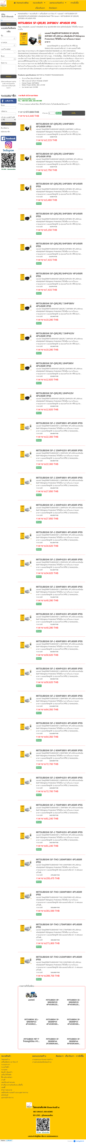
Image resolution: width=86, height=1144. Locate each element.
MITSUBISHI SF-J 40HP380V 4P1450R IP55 (59, 641)
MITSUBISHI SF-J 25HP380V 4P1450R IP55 (59, 532)
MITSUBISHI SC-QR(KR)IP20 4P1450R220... (73, 1002)
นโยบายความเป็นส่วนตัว (8, 85)
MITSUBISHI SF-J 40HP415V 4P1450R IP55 (59, 668)
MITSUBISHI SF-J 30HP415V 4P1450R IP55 (59, 614)
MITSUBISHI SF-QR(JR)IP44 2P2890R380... (52, 1041)
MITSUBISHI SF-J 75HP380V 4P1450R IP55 (59, 805)
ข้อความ (4, 63)
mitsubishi (25, 27)
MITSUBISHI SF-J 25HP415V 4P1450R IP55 (59, 559)
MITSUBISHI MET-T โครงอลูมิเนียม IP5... (31, 1040)
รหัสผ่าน (4, 111)
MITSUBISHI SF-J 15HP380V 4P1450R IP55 (59, 423)
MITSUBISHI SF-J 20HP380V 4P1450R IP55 (59, 477)
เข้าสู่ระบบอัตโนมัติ (8, 117)
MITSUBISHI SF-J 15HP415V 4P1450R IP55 (59, 450)
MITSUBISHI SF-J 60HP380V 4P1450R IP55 (59, 750)
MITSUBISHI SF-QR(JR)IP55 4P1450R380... (73, 1022)
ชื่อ (2, 36)
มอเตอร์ (60, 14)
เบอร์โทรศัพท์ (5, 49)
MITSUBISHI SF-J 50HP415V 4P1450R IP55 (59, 723)
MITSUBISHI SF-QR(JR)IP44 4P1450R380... (52, 1022)
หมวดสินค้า (34, 14)
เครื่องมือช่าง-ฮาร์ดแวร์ (48, 14)
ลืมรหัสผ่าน (5, 128)
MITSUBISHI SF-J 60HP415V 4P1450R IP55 (59, 777)
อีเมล (3, 56)
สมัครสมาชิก (5, 132)
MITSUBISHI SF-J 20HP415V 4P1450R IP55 (59, 505)
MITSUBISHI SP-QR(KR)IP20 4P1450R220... (52, 1002)
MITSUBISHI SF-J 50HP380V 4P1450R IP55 (59, 696)
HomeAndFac (23, 14)
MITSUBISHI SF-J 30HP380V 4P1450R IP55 (59, 587)
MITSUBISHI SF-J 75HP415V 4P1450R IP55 (59, 832)
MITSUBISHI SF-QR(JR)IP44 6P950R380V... (73, 1041)
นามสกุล (4, 42)
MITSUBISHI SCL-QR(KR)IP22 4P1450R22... (31, 1022)
